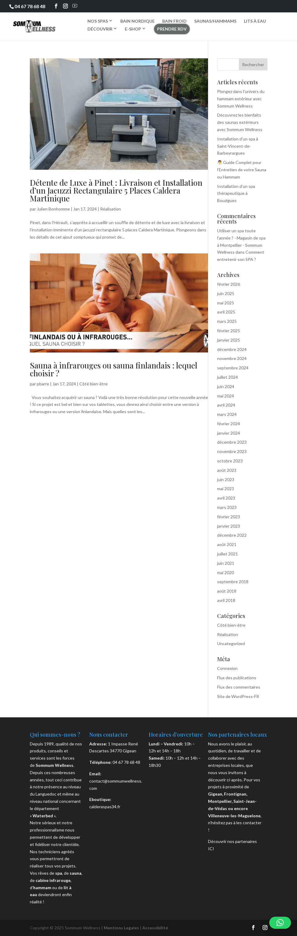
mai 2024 (225, 395)
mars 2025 (227, 321)
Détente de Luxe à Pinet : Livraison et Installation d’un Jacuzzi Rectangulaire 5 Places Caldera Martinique (116, 190)
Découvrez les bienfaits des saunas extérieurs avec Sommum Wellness (239, 122)
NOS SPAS (97, 20)
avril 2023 (226, 497)
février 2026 (228, 284)
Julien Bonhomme (53, 208)
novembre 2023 (232, 451)
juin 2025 (225, 293)
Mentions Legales (121, 927)
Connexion (227, 668)
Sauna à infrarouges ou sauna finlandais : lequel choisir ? (113, 369)
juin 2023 (225, 479)
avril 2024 (226, 404)
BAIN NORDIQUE (137, 21)
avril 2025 (226, 311)
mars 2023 (227, 507)
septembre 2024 (232, 367)
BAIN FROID (174, 21)
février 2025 (228, 330)
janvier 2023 (228, 526)
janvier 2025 (228, 340)
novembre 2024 (232, 358)
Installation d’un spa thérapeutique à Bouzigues (236, 193)
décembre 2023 (232, 442)
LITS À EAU (255, 21)
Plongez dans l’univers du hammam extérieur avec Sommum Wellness (240, 98)
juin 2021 (225, 563)
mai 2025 (225, 302)
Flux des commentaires (238, 687)
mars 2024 (227, 414)
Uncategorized (231, 643)
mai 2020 (225, 572)
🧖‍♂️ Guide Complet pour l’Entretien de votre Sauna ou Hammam (241, 169)
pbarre (43, 383)
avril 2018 (226, 600)
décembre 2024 (232, 349)
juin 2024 (225, 386)
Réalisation (110, 208)
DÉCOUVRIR (99, 28)
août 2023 (226, 470)
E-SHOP (133, 28)
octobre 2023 (230, 460)
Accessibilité (155, 927)
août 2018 (226, 590)
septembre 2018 (232, 581)
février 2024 (228, 423)
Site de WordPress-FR (238, 696)
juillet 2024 (227, 377)
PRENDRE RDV (172, 28)
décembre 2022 (232, 535)
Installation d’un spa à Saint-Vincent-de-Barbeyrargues (237, 146)
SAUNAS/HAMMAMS (215, 21)
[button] (280, 923)
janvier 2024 (228, 433)
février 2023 (228, 516)
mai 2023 (225, 488)
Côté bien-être (93, 383)
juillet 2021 (227, 553)
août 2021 (226, 544)
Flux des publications (236, 677)
